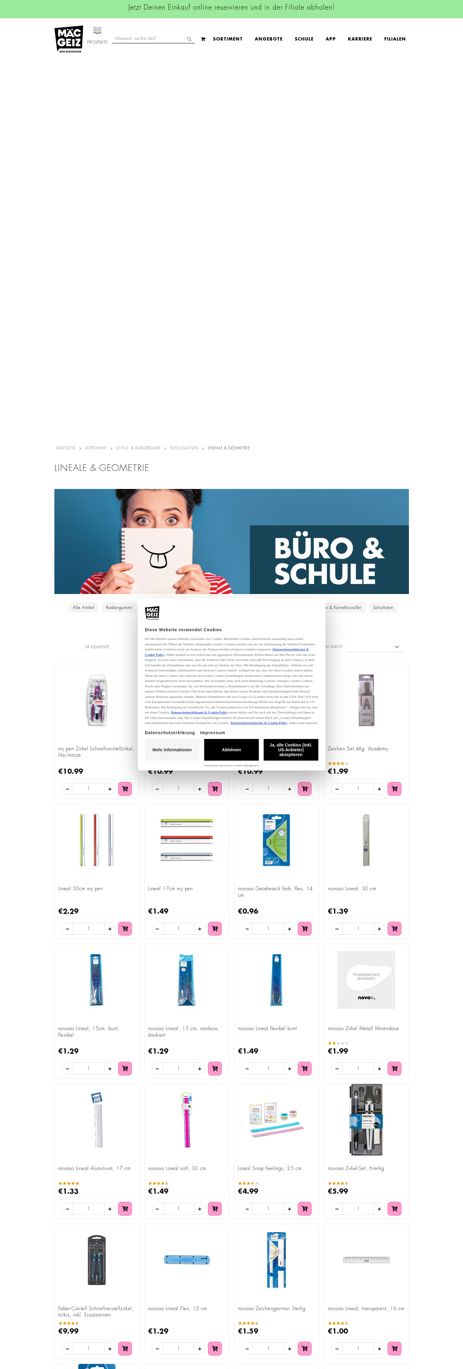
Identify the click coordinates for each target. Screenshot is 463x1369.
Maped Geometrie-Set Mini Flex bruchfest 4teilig (273, 1070)
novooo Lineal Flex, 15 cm (177, 927)
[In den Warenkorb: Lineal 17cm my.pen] (215, 548)
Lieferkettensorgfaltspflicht (136, 1302)
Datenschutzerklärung (374, 1283)
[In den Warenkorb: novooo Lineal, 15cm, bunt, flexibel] (125, 688)
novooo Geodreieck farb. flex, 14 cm (275, 511)
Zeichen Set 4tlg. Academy (358, 367)
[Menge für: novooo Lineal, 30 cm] (358, 548)
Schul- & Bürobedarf (138, 67)
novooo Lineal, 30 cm (352, 507)
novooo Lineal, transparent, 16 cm (366, 927)
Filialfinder (62, 1221)
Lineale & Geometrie (232, 226)
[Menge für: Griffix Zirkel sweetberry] (268, 408)
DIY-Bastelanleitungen (72, 1327)
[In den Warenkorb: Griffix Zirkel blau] (215, 408)
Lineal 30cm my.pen (80, 507)
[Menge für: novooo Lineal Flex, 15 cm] (178, 968)
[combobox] (359, 39)
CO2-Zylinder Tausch (72, 1294)
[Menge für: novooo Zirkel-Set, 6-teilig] (358, 828)
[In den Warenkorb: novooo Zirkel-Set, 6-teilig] (394, 827)
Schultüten (383, 226)
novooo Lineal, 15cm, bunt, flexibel (89, 651)
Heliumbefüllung (67, 1302)
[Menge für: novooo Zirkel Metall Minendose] (358, 688)
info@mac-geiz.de (298, 1266)
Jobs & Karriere (66, 1230)
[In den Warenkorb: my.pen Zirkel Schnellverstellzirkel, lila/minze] (125, 408)
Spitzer (151, 226)
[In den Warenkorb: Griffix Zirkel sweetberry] (305, 408)
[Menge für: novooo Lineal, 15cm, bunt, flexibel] (89, 688)
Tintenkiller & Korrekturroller (334, 226)
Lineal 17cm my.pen (170, 507)
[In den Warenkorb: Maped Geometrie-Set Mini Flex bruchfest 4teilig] (305, 1107)
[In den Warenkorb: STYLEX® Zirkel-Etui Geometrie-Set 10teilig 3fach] (215, 1107)
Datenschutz (123, 1221)
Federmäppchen (185, 226)
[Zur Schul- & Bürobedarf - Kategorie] (231, 160)
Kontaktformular (296, 1276)
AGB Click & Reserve (131, 1230)
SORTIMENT (96, 67)
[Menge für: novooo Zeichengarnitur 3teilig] (268, 968)
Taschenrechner (279, 226)
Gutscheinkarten (67, 1319)
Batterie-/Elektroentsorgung (138, 1310)
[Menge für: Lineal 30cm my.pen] (89, 548)
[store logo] (68, 39)
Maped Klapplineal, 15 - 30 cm (363, 1067)
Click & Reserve (66, 1268)
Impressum (121, 1238)
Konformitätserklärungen (135, 1336)
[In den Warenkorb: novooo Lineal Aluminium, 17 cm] (125, 827)
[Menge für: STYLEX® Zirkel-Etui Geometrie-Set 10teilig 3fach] (178, 1108)
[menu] (190, 39)
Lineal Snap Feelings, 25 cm (270, 787)
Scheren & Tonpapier (233, 240)
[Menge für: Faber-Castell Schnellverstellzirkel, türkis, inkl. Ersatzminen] (89, 968)
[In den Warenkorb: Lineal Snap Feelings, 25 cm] (305, 827)
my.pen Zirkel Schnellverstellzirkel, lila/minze (96, 371)
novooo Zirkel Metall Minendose (363, 647)
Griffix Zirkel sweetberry (264, 367)
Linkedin (203, 1249)
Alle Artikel (84, 226)
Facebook (204, 1222)
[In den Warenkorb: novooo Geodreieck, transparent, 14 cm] (125, 1107)
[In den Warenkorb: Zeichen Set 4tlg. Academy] (394, 408)
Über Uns (60, 1238)
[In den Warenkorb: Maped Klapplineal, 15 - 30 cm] (394, 1107)
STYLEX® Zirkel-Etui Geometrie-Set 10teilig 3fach (185, 1070)
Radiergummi (119, 226)
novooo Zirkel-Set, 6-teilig (356, 787)
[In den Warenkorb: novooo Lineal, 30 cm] (394, 548)
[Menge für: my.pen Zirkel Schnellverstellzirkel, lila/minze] (89, 408)
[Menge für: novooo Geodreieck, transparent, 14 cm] (89, 1108)
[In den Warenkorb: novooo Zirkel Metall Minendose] (394, 688)
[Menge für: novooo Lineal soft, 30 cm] (178, 828)
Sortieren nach (325, 266)
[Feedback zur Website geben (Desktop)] (307, 1326)
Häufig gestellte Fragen (305, 1287)
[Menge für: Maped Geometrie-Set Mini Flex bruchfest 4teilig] (268, 1108)
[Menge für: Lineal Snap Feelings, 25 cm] (268, 828)
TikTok (201, 1263)
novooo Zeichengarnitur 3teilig (272, 927)
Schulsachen (184, 67)
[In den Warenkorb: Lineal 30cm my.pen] (125, 548)
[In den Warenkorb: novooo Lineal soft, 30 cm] (215, 827)
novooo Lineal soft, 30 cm (177, 787)
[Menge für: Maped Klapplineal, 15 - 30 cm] (358, 1108)
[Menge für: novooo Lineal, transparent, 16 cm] (358, 968)
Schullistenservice (68, 1277)
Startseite (66, 67)
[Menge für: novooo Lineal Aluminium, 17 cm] (89, 828)
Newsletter (62, 1285)
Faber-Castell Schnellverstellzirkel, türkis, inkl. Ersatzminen (96, 930)
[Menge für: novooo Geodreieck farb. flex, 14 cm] (268, 548)
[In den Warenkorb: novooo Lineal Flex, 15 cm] (215, 967)
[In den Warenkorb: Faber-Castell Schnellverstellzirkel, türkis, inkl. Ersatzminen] (125, 967)
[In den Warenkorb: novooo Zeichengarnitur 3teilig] (305, 967)
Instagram (205, 1236)
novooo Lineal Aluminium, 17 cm (94, 787)
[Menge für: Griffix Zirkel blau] (178, 408)
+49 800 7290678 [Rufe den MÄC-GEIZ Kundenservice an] (294, 1240)
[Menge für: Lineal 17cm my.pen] (178, 548)
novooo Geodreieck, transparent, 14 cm (94, 1070)
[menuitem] (108, 39)
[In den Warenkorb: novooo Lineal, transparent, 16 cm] (394, 967)
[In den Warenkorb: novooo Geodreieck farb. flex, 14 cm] (305, 548)
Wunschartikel (65, 1310)
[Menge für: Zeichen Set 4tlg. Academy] (358, 408)
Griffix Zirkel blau (167, 367)
